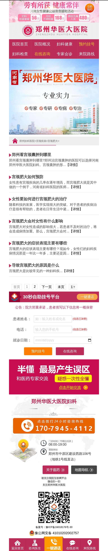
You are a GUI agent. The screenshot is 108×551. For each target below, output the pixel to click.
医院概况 (42, 44)
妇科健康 (64, 44)
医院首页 (20, 44)
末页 (61, 287)
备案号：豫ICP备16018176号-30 (54, 527)
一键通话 (87, 297)
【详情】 (72, 165)
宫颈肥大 (53, 141)
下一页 (47, 287)
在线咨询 (42, 54)
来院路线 (87, 54)
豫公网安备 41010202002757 (54, 533)
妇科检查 (20, 54)
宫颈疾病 (41, 141)
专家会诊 (64, 54)
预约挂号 (87, 44)
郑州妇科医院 (27, 141)
